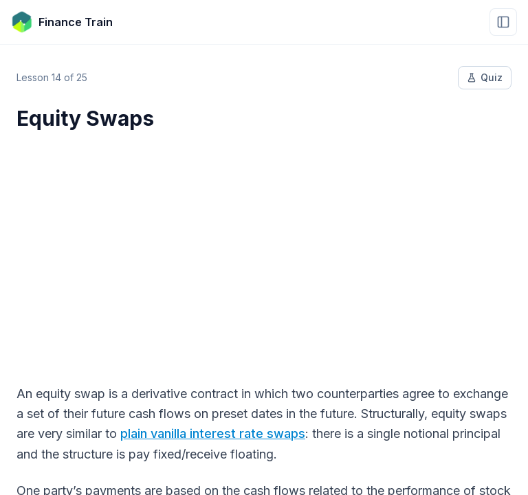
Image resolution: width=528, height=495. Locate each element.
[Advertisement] (264, 249)
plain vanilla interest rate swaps (212, 433)
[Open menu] (503, 22)
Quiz (485, 77)
